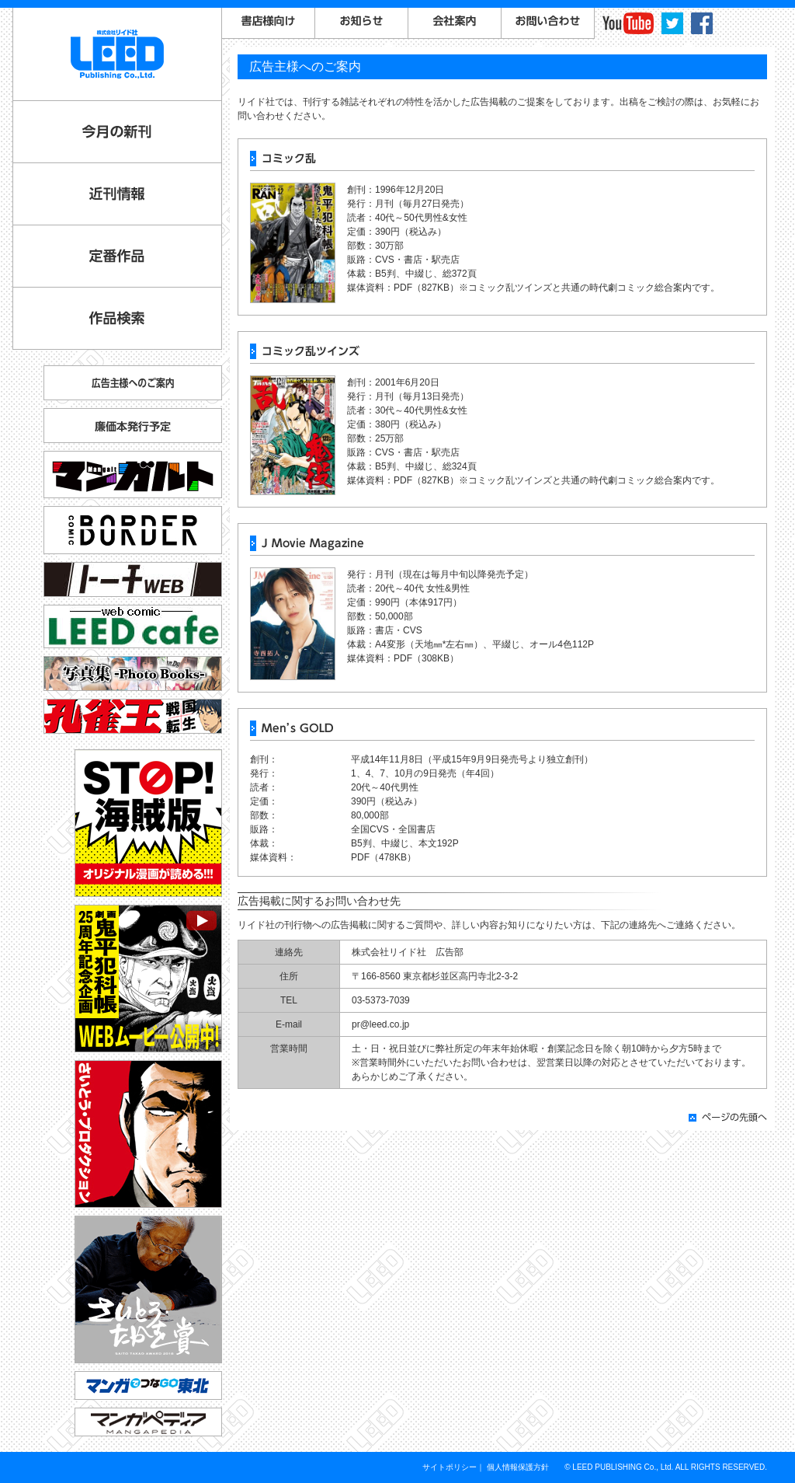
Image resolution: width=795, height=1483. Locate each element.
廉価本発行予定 (132, 425)
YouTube (628, 23)
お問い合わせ (548, 23)
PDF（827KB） (426, 287)
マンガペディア (148, 1422)
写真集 (132, 673)
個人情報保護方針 (518, 1467)
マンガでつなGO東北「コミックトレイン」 (148, 1385)
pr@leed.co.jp (380, 1024)
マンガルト (132, 474)
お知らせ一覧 (361, 23)
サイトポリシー (449, 1467)
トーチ (132, 579)
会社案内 (455, 23)
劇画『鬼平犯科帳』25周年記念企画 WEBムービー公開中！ (148, 979)
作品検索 (117, 318)
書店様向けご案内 (268, 23)
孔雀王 (132, 716)
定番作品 (117, 256)
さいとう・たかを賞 (148, 1289)
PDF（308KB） (426, 658)
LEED (117, 54)
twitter (672, 23)
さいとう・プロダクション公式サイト (148, 1134)
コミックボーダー (132, 523)
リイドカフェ (132, 626)
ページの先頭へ (728, 1117)
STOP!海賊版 (148, 823)
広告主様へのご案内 (132, 383)
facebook (702, 23)
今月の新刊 (117, 131)
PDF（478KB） (383, 857)
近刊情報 (117, 194)
